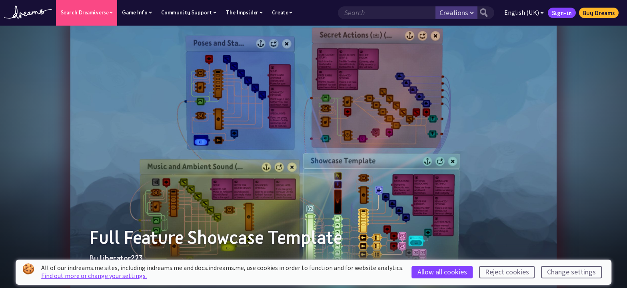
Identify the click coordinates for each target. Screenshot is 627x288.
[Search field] (386, 12)
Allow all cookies (442, 272)
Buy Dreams (599, 13)
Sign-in (562, 13)
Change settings (571, 272)
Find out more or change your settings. (94, 276)
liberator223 (121, 258)
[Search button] (485, 12)
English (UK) (524, 12)
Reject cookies (507, 272)
